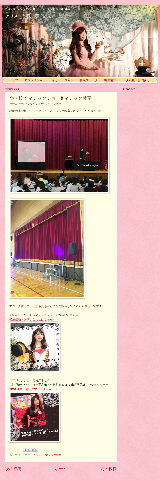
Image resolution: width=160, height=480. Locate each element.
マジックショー (35, 80)
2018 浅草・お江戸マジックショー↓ (32, 389)
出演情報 (110, 80)
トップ (13, 80)
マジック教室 (53, 103)
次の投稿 (13, 468)
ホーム (61, 468)
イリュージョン (62, 80)
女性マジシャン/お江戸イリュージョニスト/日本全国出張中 (37, 9)
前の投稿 (109, 468)
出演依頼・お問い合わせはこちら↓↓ (32, 319)
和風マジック (89, 80)
